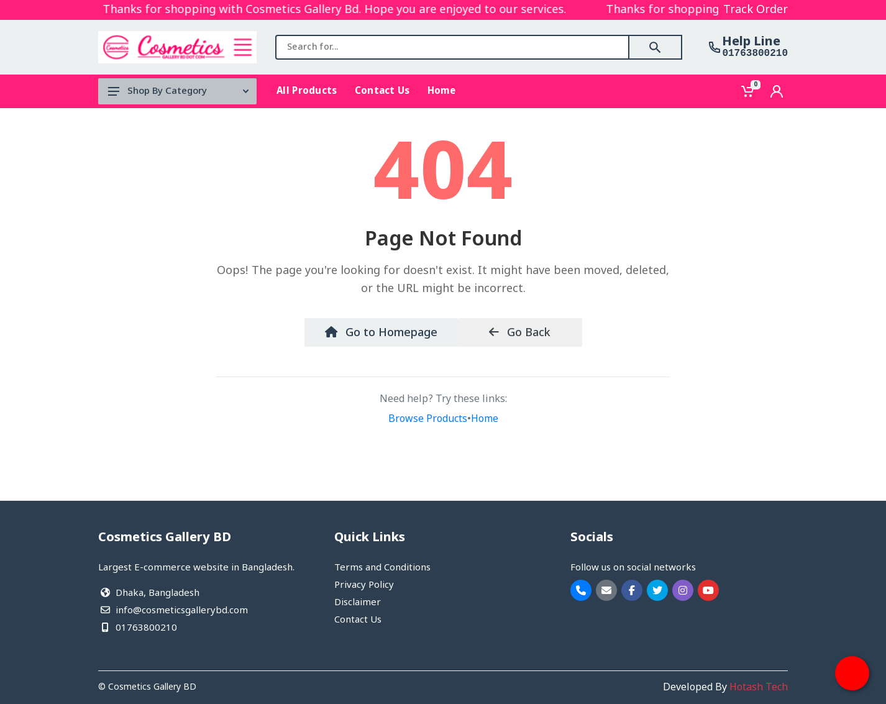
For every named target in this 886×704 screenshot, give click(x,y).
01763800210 (755, 53)
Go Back (519, 333)
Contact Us (357, 620)
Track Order (755, 10)
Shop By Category (178, 91)
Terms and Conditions (382, 568)
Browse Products (427, 419)
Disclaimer (357, 603)
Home (484, 419)
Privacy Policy (364, 585)
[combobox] (452, 47)
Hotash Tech (758, 688)
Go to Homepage (381, 333)
